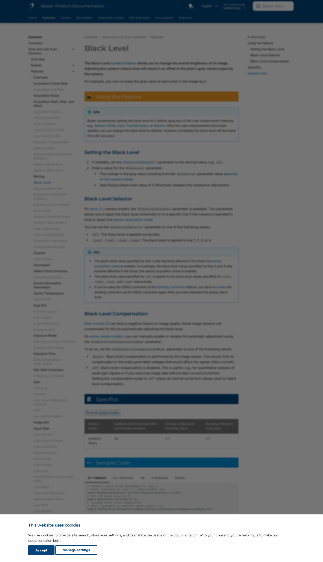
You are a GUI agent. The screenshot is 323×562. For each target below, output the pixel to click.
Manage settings (76, 550)
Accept (41, 550)
